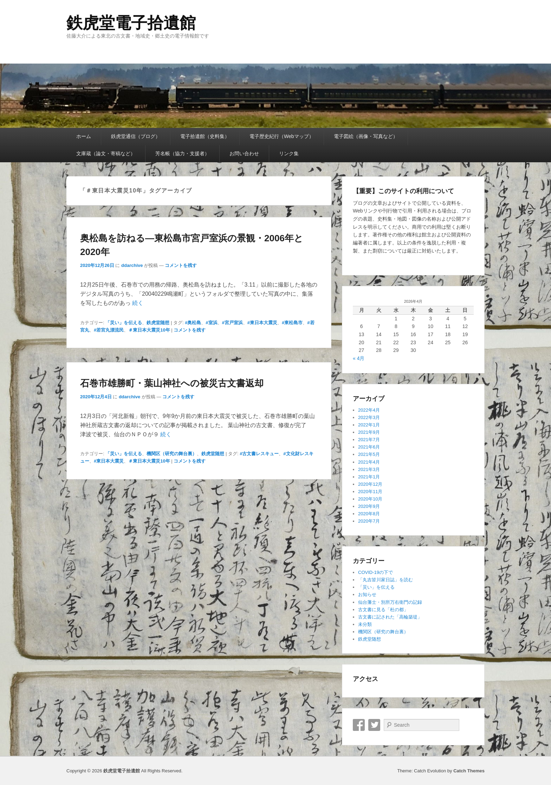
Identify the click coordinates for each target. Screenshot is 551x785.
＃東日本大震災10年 (149, 330)
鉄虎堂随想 (158, 322)
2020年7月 (369, 521)
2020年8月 (369, 513)
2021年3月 (369, 469)
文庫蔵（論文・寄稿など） (105, 153)
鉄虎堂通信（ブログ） (135, 136)
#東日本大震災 (262, 322)
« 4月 (358, 358)
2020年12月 (370, 484)
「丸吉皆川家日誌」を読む (385, 579)
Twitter (374, 725)
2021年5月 (369, 454)
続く (137, 303)
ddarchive (132, 265)
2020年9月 (369, 506)
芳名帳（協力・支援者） (182, 153)
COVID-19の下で (375, 572)
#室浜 (211, 322)
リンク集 (289, 153)
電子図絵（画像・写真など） (366, 136)
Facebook (359, 725)
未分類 (365, 624)
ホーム (83, 136)
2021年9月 (369, 432)
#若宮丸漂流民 (109, 330)
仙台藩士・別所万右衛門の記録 (390, 602)
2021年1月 (369, 476)
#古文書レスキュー (259, 453)
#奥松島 (193, 322)
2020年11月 (370, 491)
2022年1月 (369, 424)
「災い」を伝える (123, 322)
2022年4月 (369, 410)
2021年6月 (369, 447)
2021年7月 (369, 439)
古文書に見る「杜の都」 (383, 609)
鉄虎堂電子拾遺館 (131, 23)
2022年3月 (369, 417)
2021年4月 (369, 462)
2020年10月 (370, 499)
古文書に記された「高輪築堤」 (390, 617)
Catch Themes (469, 770)
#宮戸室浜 (232, 322)
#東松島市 (292, 322)
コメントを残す (181, 265)
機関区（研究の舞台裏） (172, 453)
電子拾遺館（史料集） (204, 136)
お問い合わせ (244, 153)
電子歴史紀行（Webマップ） (281, 136)
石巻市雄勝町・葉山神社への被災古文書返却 (172, 383)
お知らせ (367, 594)
